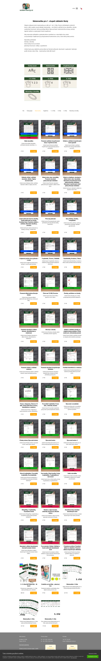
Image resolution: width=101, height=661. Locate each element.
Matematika (38, 110)
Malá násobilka (28, 141)
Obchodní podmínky (24, 645)
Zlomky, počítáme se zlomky (72, 293)
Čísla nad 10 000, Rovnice (50, 293)
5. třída (65, 110)
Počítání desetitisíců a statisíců (72, 367)
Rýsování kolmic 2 (72, 440)
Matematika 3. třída (72, 584)
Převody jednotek (50, 219)
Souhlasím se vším (92, 656)
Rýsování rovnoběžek (72, 404)
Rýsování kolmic (50, 440)
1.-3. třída (53, 110)
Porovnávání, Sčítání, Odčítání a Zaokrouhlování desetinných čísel (50, 547)
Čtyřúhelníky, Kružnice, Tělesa (72, 258)
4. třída (59, 110)
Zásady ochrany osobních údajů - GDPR (28, 648)
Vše (23, 110)
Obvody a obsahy (50, 329)
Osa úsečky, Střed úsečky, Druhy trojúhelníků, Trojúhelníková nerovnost (50, 475)
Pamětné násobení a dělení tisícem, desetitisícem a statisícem (29, 331)
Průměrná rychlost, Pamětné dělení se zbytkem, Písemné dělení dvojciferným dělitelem (72, 547)
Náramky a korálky (74, 110)
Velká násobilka (72, 473)
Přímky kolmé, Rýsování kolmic (29, 440)
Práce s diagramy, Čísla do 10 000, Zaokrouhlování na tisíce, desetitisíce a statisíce (29, 405)
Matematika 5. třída (50, 619)
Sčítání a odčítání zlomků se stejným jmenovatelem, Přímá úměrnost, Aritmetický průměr (72, 331)
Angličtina (45, 110)
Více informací (74, 657)
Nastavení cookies (93, 653)
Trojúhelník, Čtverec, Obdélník (50, 258)
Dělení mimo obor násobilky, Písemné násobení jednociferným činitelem (50, 179)
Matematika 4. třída (28, 619)
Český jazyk (29, 110)
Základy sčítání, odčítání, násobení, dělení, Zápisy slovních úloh (29, 179)
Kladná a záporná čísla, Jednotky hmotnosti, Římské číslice (50, 511)
